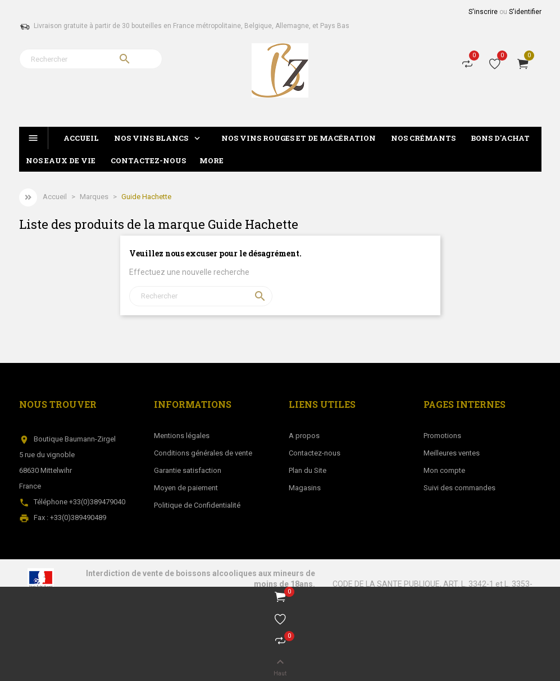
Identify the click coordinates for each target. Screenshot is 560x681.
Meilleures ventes (452, 453)
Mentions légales (182, 435)
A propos (304, 435)
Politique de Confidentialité (197, 505)
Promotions (442, 435)
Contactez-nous (314, 453)
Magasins (305, 488)
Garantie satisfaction (187, 470)
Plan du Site (307, 470)
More (211, 160)
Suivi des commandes (459, 488)
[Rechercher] (90, 59)
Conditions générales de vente (203, 453)
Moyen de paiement (186, 488)
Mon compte (444, 470)
